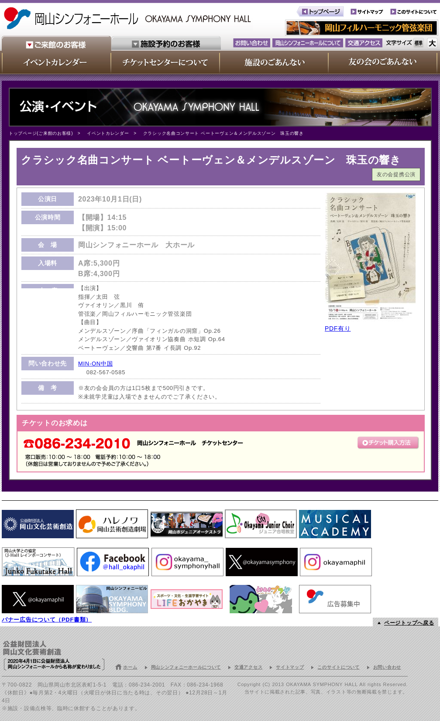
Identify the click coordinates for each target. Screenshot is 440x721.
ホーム (130, 667)
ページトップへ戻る (409, 623)
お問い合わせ (387, 667)
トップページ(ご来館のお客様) (41, 133)
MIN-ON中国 (95, 363)
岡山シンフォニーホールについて (186, 667)
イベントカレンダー (108, 133)
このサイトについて (338, 667)
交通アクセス (248, 667)
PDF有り (338, 328)
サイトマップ (290, 667)
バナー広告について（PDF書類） (47, 619)
